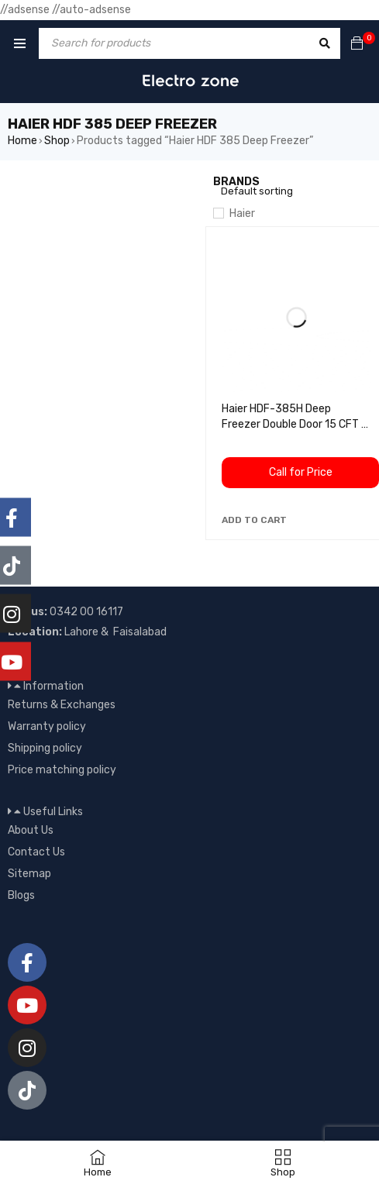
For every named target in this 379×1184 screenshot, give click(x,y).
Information (53, 686)
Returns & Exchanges (61, 704)
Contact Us (36, 852)
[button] (254, 520)
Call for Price (300, 472)
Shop (57, 140)
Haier (242, 213)
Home (22, 140)
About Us (30, 830)
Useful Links (53, 811)
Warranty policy (47, 726)
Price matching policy (62, 769)
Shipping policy (45, 748)
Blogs (21, 895)
